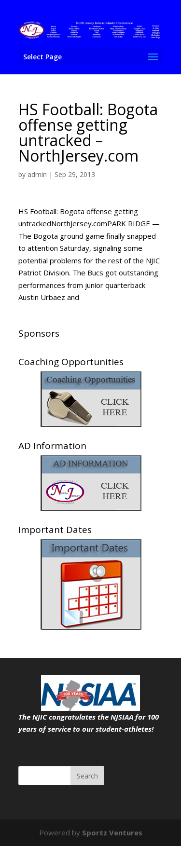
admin (37, 174)
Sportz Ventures (112, 832)
